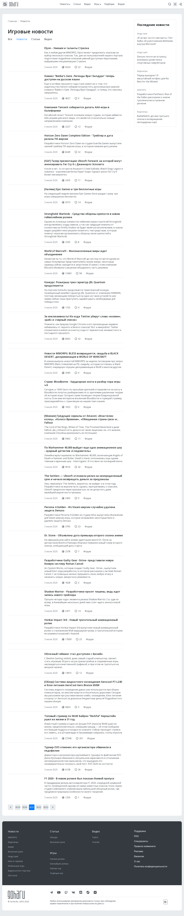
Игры (53, 853)
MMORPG (141, 90)
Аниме (11, 847)
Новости (25, 21)
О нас (137, 861)
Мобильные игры (16, 866)
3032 (38, 795)
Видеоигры (142, 71)
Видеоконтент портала (19, 870)
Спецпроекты (141, 841)
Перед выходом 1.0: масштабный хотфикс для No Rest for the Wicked (153, 78)
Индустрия (142, 33)
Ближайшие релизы (59, 863)
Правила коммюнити (145, 846)
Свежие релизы (57, 859)
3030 (24, 795)
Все (10, 39)
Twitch (95, 837)
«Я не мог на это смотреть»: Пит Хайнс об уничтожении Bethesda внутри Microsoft (155, 41)
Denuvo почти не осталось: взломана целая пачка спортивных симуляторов (152, 59)
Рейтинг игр (55, 868)
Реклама (138, 851)
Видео (48, 39)
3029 (17, 795)
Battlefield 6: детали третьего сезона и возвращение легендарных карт (153, 119)
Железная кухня (15, 851)
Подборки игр (56, 873)
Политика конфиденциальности (150, 866)
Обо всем (12, 875)
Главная (12, 21)
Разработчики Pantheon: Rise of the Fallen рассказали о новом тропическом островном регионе (154, 99)
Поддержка (140, 831)
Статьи (35, 39)
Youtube (96, 842)
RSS (136, 836)
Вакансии (139, 856)
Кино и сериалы (15, 861)
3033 (45, 795)
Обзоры (54, 837)
